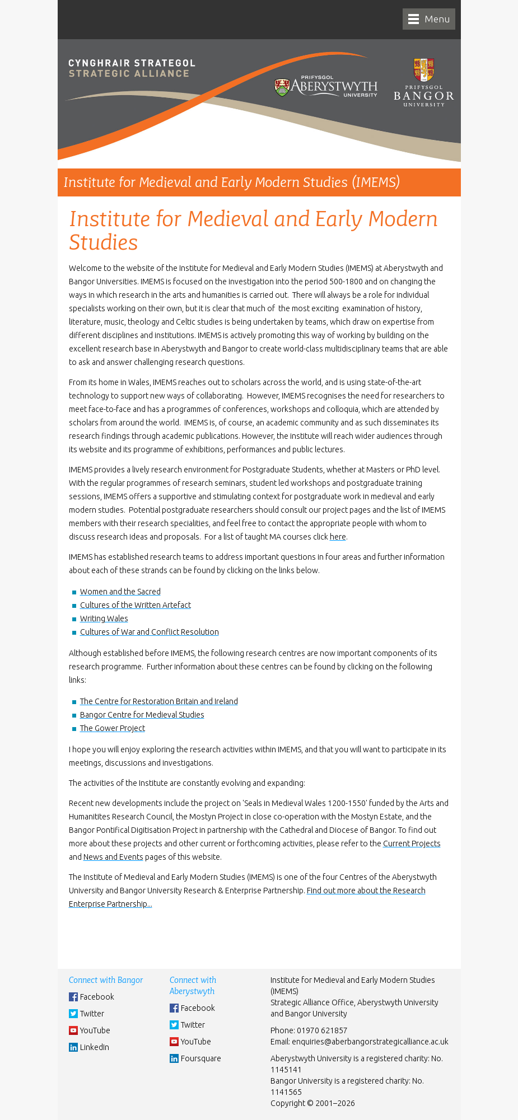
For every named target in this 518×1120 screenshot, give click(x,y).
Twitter (92, 1013)
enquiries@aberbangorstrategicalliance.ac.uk (370, 1041)
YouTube (95, 1030)
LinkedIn (94, 1047)
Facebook (97, 996)
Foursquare (201, 1058)
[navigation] (429, 19)
